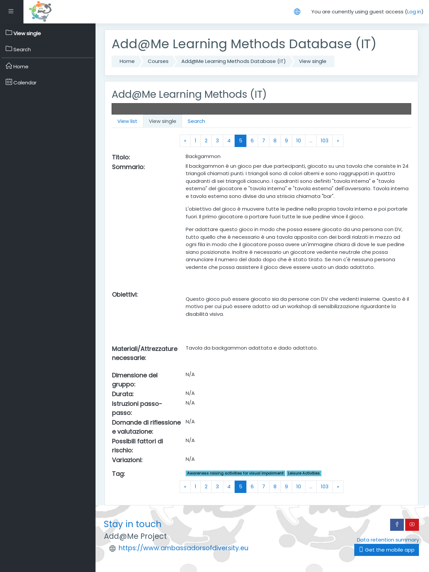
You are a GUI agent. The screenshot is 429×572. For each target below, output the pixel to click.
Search (196, 121)
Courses (158, 61)
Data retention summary (388, 539)
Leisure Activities (304, 473)
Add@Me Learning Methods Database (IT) (233, 61)
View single (312, 61)
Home (127, 61)
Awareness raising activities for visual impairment (235, 473)
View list (127, 121)
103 (324, 140)
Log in (414, 11)
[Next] (338, 141)
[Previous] (185, 141)
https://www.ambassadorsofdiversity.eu (183, 548)
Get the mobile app (387, 549)
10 (298, 140)
